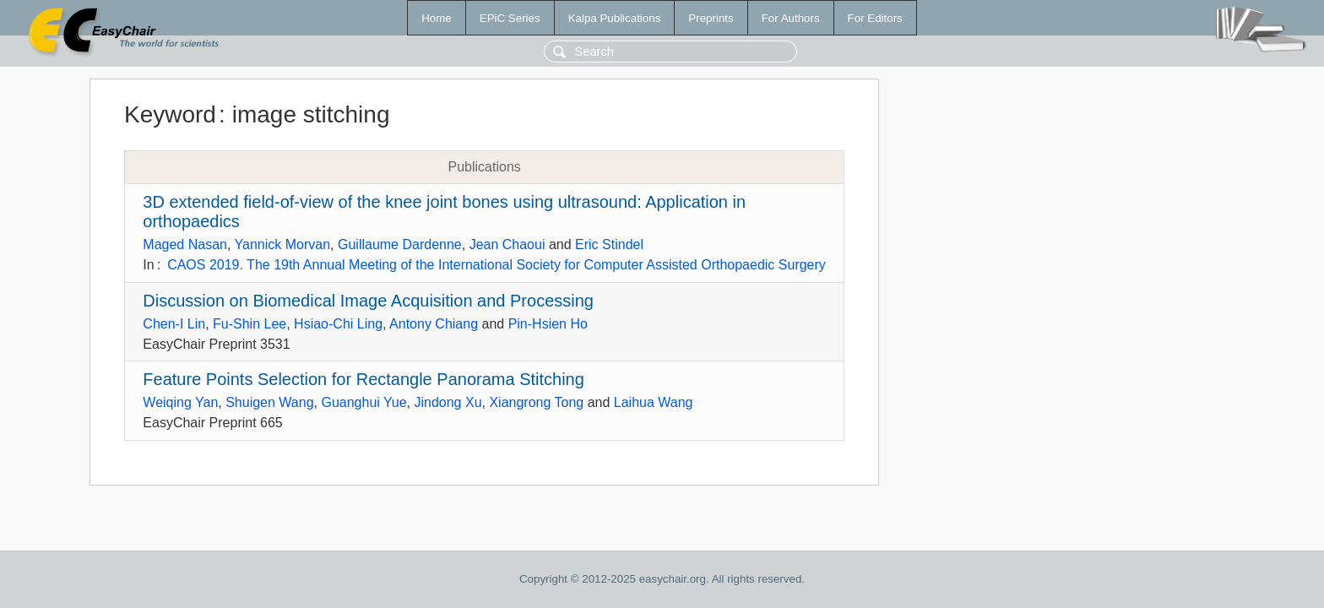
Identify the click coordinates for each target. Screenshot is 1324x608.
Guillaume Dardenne (400, 244)
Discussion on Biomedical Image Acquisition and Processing (368, 300)
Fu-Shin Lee (249, 324)
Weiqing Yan (180, 402)
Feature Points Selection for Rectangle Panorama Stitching (363, 379)
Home (436, 18)
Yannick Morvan (283, 244)
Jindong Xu (447, 402)
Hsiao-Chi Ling (338, 324)
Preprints (710, 18)
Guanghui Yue (363, 402)
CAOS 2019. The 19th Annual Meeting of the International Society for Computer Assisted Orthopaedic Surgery (496, 265)
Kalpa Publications (614, 18)
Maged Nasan (185, 244)
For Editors (875, 18)
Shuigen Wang (269, 402)
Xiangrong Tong (536, 402)
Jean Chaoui (507, 244)
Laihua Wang (653, 402)
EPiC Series (510, 18)
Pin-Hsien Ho (548, 324)
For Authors (791, 18)
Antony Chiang (433, 324)
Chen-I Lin (174, 324)
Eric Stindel (609, 244)
